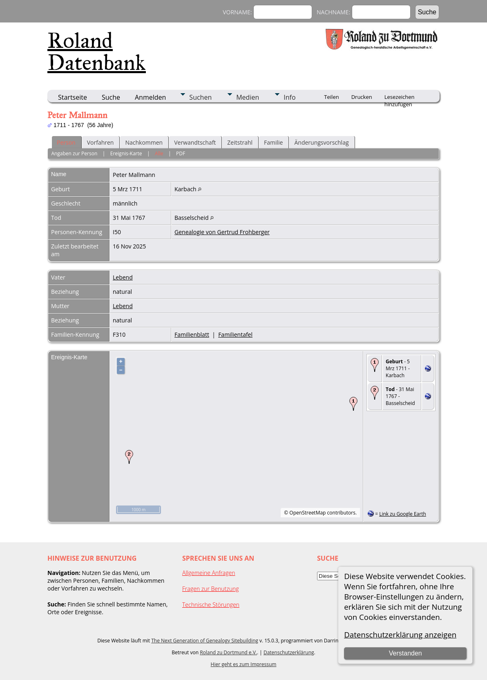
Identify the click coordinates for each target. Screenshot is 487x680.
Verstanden (405, 653)
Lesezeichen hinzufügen (399, 97)
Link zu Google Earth (402, 513)
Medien (247, 97)
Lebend (123, 277)
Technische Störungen (210, 604)
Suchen (200, 97)
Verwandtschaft (195, 142)
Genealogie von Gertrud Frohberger (222, 232)
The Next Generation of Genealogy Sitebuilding (204, 640)
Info (289, 97)
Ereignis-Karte (126, 153)
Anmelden (150, 97)
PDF (180, 153)
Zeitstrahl (239, 142)
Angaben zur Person (74, 153)
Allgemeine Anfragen (208, 573)
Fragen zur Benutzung (210, 589)
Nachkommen (144, 142)
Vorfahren (100, 142)
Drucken (361, 97)
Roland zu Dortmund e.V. (228, 652)
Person (66, 142)
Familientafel (235, 334)
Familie (273, 142)
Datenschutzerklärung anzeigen (400, 634)
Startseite (72, 97)
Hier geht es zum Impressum (244, 664)
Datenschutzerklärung (289, 652)
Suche (111, 97)
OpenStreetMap (307, 512)
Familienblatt (191, 334)
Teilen (331, 97)
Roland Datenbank (96, 51)
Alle (159, 153)
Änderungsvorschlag (321, 142)
